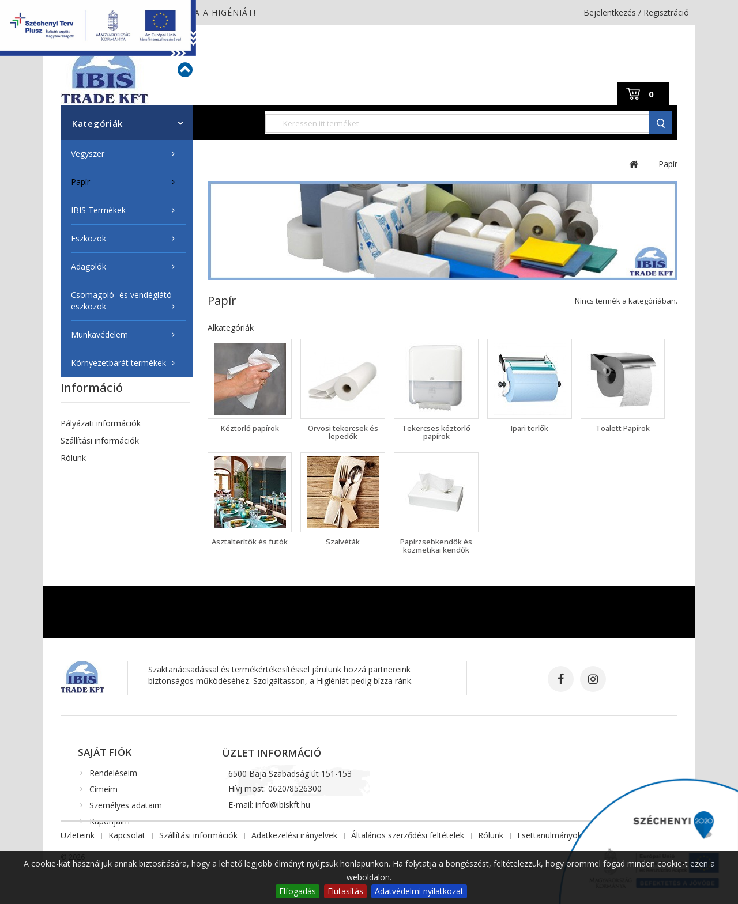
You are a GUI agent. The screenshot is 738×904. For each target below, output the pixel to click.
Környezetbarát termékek (118, 362)
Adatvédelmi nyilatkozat (419, 891)
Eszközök (88, 238)
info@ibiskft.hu (282, 808)
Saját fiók (104, 752)
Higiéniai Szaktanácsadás (107, 475)
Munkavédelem (99, 334)
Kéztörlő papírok (250, 428)
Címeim (103, 789)
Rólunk (73, 457)
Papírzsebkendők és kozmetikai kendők (436, 545)
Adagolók (88, 266)
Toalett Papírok (623, 428)
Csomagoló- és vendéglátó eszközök (121, 300)
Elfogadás (297, 891)
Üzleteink (78, 521)
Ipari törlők (529, 428)
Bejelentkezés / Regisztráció (636, 12)
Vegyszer (87, 153)
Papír (80, 181)
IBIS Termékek (98, 210)
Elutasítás (345, 891)
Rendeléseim (113, 772)
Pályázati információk (101, 423)
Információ (92, 387)
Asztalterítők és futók (250, 541)
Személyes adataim (125, 805)
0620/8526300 (295, 791)
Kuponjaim (109, 821)
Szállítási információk (100, 440)
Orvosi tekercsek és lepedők (343, 432)
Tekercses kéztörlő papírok (436, 432)
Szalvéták (343, 541)
